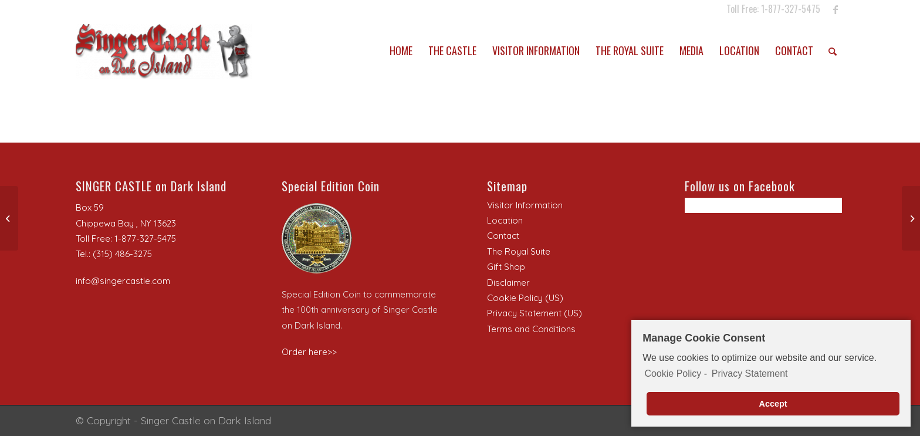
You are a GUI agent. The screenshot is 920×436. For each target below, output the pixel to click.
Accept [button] (773, 404)
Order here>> (309, 351)
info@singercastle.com (123, 280)
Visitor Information (525, 205)
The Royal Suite (518, 251)
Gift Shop (506, 266)
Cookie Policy (672, 374)
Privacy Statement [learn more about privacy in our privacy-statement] (750, 374)
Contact (503, 235)
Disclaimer (508, 282)
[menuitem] (401, 50)
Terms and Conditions (531, 328)
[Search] (832, 50)
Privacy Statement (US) (534, 313)
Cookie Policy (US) (525, 297)
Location (505, 220)
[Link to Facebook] (835, 9)
